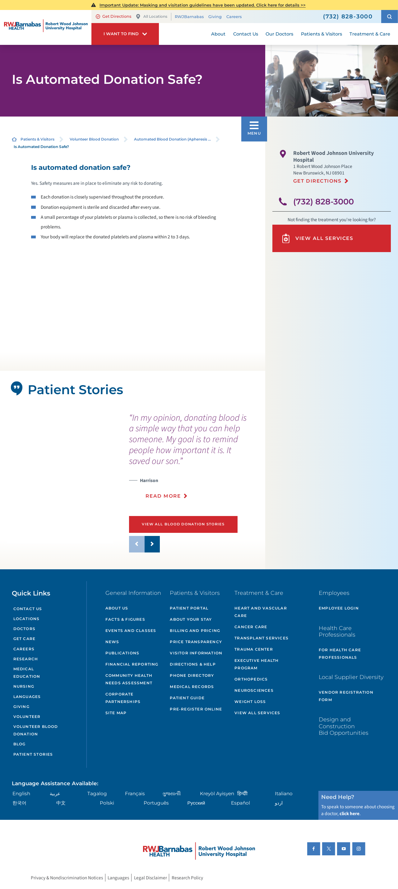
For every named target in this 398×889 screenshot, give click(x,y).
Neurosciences (254, 690)
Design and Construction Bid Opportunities (343, 726)
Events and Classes (130, 630)
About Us (116, 608)
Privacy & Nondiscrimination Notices (67, 877)
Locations (26, 618)
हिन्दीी (242, 793)
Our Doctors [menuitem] (279, 34)
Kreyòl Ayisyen (217, 793)
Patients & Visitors (37, 139)
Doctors (24, 628)
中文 (61, 803)
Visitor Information (196, 653)
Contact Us (27, 608)
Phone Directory (192, 675)
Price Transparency (196, 641)
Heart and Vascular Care (260, 612)
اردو (279, 803)
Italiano (284, 793)
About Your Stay (191, 619)
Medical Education (26, 673)
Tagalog (97, 793)
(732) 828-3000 (323, 201)
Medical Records (192, 686)
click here (349, 813)
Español (240, 803)
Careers (234, 16)
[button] (389, 16)
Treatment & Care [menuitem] (369, 34)
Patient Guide (187, 697)
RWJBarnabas (189, 16)
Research (25, 659)
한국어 (19, 803)
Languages (27, 696)
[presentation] (195, 460)
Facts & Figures (125, 619)
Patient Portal (189, 608)
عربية (55, 793)
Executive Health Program (256, 664)
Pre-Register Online (196, 709)
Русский (196, 803)
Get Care (24, 638)
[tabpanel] (60, 485)
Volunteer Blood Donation (94, 139)
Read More (163, 496)
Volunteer (27, 716)
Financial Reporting (132, 664)
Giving (215, 16)
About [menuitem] (218, 34)
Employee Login (339, 608)
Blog (19, 744)
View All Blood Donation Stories (183, 524)
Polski (107, 803)
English (21, 793)
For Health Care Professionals (340, 654)
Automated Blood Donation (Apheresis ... (172, 139)
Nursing (23, 686)
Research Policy (187, 877)
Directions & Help (192, 664)
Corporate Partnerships (123, 698)
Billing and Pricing (195, 630)
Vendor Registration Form (346, 696)
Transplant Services (261, 638)
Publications (122, 653)
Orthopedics (251, 679)
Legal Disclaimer (150, 877)
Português (156, 803)
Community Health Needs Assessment (128, 679)
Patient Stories (33, 754)
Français (135, 793)
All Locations (151, 16)
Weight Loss (250, 701)
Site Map (116, 712)
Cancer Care (250, 626)
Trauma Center (253, 649)
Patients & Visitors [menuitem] (321, 34)
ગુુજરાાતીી (171, 793)
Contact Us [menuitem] (245, 34)
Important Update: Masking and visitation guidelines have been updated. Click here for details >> (203, 4)
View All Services (317, 238)
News (112, 641)
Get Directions (113, 16)
